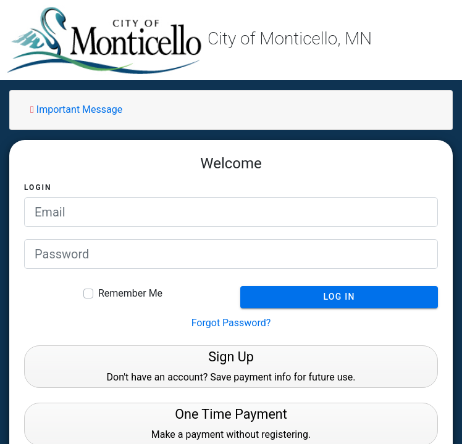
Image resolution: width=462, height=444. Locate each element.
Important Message (76, 109)
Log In (339, 297)
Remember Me (130, 293)
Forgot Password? (231, 323)
